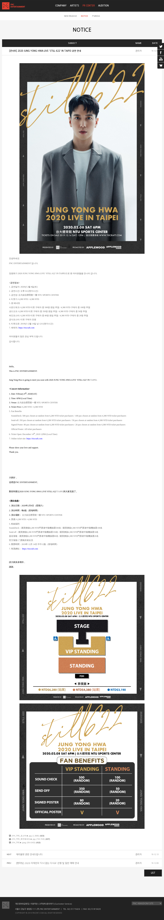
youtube (160, 59)
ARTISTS (74, 6)
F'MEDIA (96, 16)
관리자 (138, 51)
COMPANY (61, 6)
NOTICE (84, 16)
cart (160, 65)
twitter (160, 46)
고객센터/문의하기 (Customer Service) (55, 904)
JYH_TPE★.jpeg (19, 842)
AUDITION (103, 6)
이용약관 (34, 904)
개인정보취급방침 (22, 904)
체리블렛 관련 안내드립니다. (29, 854)
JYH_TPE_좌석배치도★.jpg (23, 839)
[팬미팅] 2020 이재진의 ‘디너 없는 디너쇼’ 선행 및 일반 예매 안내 (47, 863)
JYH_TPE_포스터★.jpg (22, 835)
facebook (160, 52)
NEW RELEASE (70, 16)
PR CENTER (89, 6)
